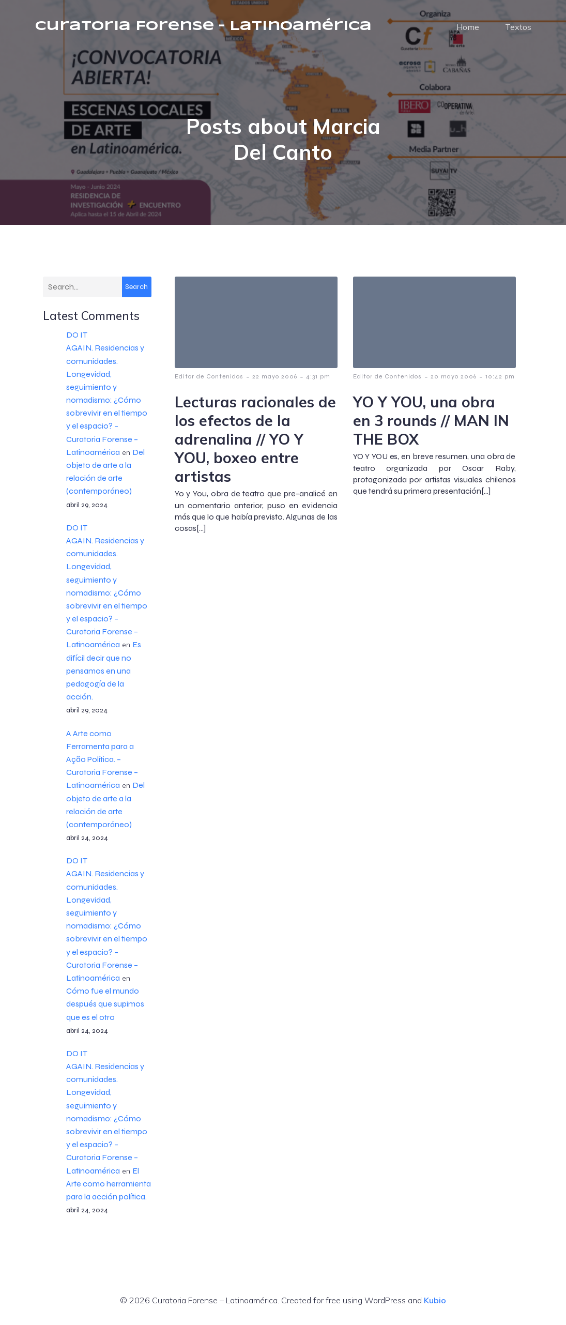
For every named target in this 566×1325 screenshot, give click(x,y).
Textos (518, 28)
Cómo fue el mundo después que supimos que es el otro (105, 1007)
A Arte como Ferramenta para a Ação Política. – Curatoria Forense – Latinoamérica (102, 763)
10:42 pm (500, 379)
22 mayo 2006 (274, 379)
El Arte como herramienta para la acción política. (108, 1187)
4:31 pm (318, 379)
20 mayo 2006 (454, 379)
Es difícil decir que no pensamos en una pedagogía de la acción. (103, 674)
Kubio (435, 1303)
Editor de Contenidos (209, 379)
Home (467, 28)
